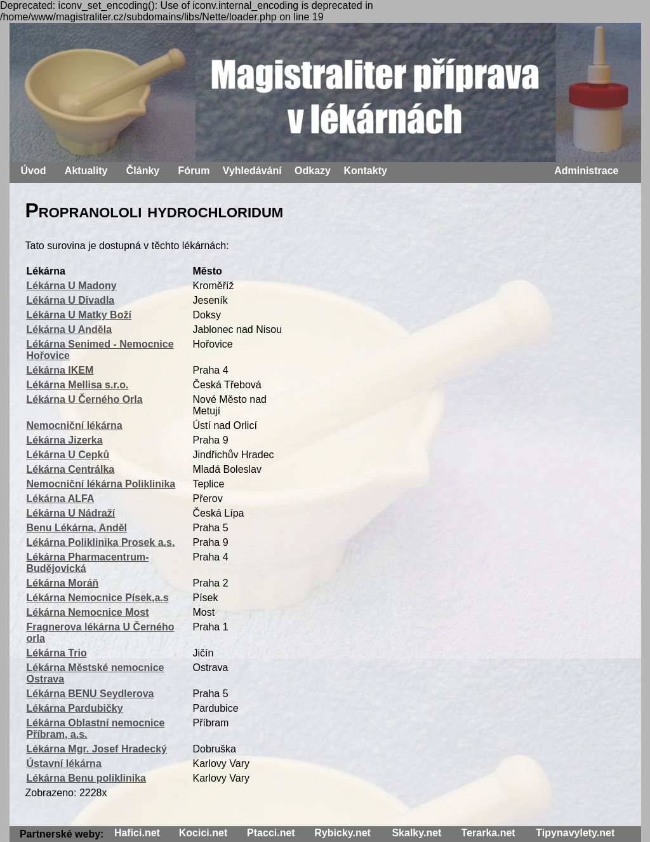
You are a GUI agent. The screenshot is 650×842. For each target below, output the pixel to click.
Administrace (586, 170)
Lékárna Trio (57, 653)
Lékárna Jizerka (65, 440)
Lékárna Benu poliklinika (87, 778)
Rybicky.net (342, 832)
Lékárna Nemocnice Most (88, 612)
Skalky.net (416, 832)
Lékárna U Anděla (69, 329)
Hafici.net (137, 832)
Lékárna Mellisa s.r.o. (78, 384)
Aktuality (86, 170)
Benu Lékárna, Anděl (77, 527)
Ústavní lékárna (64, 763)
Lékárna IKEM (60, 370)
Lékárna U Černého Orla (85, 399)
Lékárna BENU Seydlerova (90, 693)
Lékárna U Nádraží (71, 513)
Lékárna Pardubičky (75, 708)
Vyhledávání (252, 170)
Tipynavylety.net (575, 832)
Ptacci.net (271, 832)
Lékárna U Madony (72, 285)
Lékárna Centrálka (71, 469)
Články (142, 170)
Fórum (194, 170)
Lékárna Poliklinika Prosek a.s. (101, 542)
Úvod (33, 170)
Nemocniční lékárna (75, 425)
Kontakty (365, 170)
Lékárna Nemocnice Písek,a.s (98, 597)
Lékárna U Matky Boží (79, 314)
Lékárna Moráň (63, 583)
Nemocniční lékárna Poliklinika (101, 484)
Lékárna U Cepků (68, 454)
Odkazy (313, 170)
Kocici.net (203, 832)
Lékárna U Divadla (71, 300)
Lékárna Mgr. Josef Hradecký (97, 749)
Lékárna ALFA (61, 498)
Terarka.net (488, 832)
